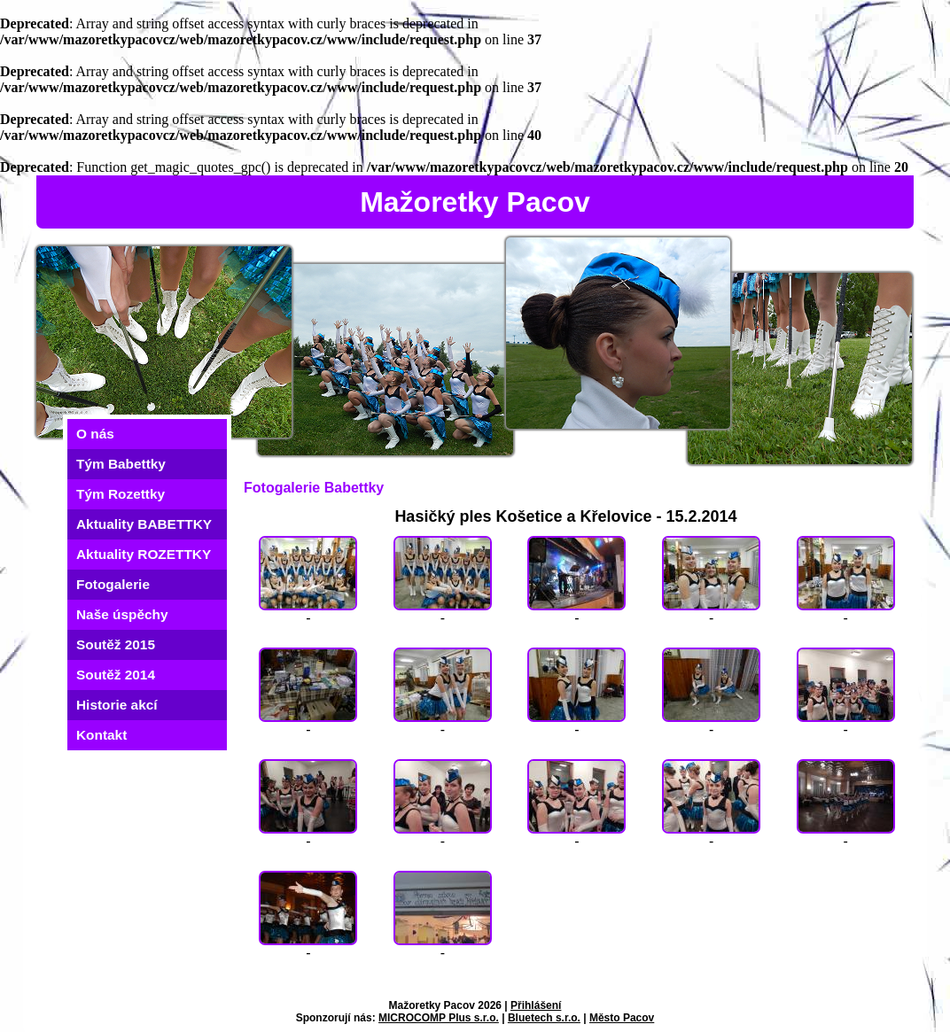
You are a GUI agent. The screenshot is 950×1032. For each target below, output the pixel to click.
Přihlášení (535, 1005)
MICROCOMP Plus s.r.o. (438, 1018)
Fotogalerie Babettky (314, 487)
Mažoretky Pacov (475, 202)
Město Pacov (621, 1018)
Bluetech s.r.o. (544, 1018)
